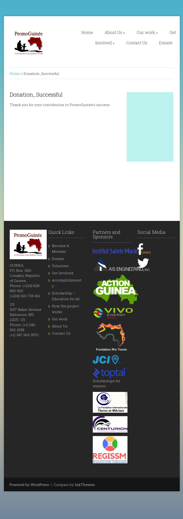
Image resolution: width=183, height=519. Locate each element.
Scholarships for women (110, 379)
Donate (166, 43)
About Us (115, 32)
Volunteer (60, 265)
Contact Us (136, 43)
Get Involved (62, 273)
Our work (147, 32)
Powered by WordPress (29, 484)
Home (87, 32)
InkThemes (85, 484)
